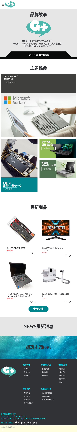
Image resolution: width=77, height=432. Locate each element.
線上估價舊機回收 (48, 400)
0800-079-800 (7, 416)
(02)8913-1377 (21, 416)
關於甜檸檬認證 (47, 393)
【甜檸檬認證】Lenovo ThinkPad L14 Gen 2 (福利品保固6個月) (20, 295)
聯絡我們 (27, 375)
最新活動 (27, 372)
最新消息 (26, 365)
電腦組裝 (62, 369)
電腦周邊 (62, 372)
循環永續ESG (46, 389)
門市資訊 (27, 400)
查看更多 (38, 308)
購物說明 (27, 396)
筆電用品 (62, 375)
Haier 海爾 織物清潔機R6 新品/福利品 (55, 295)
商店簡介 (27, 393)
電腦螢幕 (45, 375)
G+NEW (26, 369)
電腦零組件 (62, 365)
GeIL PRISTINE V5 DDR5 (16, 248)
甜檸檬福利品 (46, 365)
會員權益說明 (28, 403)
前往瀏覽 (11, 82)
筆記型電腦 (45, 369)
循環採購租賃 (46, 396)
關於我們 (26, 389)
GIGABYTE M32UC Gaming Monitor (52, 249)
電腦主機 (45, 372)
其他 (60, 382)
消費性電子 (63, 379)
